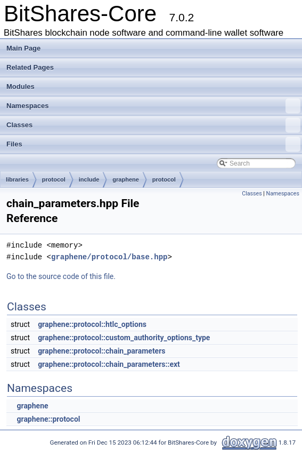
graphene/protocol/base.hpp (109, 257)
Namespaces (153, 106)
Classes (153, 125)
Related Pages (30, 67)
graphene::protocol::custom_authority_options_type (124, 337)
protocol (54, 179)
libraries (17, 179)
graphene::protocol (48, 419)
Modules (20, 87)
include (89, 179)
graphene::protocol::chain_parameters (101, 351)
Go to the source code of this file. (61, 276)
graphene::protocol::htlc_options (92, 324)
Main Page (23, 48)
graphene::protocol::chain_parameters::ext (109, 364)
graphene (125, 179)
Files (153, 144)
